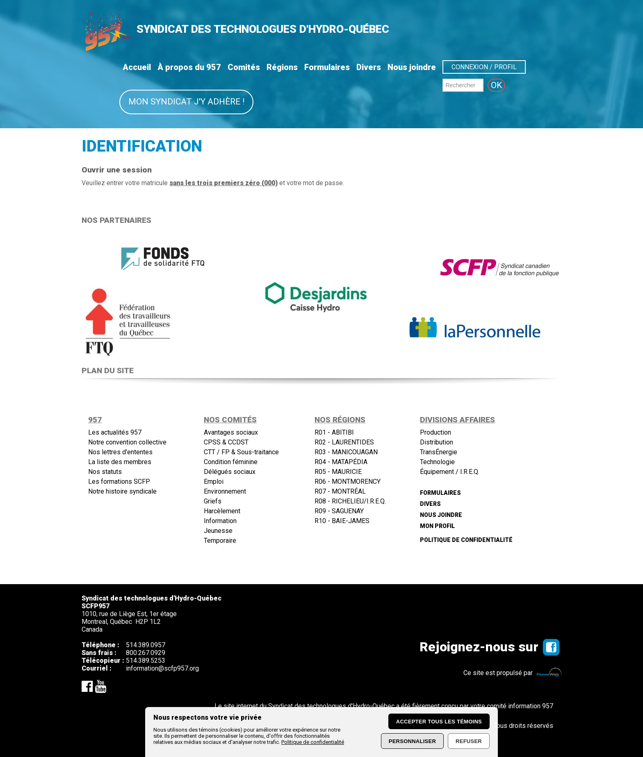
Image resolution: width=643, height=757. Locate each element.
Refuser (469, 741)
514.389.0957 (145, 645)
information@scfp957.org (162, 668)
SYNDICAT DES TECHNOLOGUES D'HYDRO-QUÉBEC (263, 29)
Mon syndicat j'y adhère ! (186, 102)
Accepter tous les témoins (439, 721)
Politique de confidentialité (312, 742)
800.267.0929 (145, 653)
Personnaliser (412, 741)
